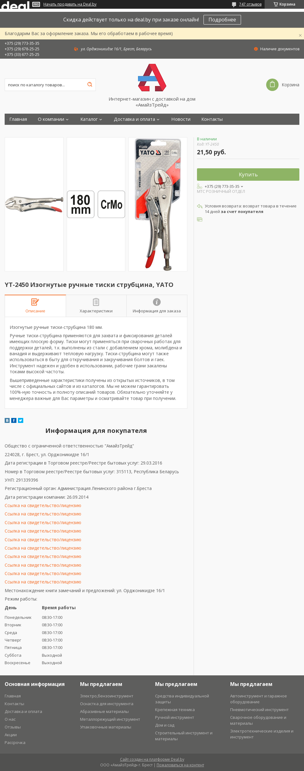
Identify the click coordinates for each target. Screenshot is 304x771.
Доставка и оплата (134, 119)
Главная (18, 119)
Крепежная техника (175, 709)
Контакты (212, 119)
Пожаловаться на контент (180, 765)
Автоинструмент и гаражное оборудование (258, 699)
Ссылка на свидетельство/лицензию (43, 505)
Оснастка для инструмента (106, 703)
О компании (51, 119)
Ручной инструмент (174, 717)
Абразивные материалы (104, 711)
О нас (10, 719)
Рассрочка (15, 742)
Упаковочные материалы (105, 727)
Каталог (89, 119)
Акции (11, 734)
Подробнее (222, 19)
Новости (180, 119)
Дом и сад (164, 725)
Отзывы (13, 727)
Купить (248, 174)
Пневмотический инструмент (259, 709)
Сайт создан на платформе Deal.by (152, 759)
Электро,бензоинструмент (106, 696)
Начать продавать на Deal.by (69, 4)
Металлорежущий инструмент (110, 719)
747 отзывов (250, 4)
